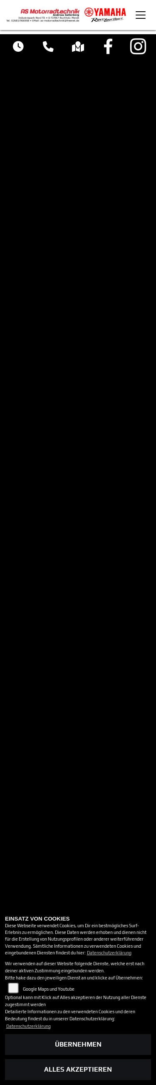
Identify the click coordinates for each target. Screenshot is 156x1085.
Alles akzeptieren (78, 1069)
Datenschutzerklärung (109, 952)
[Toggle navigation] (141, 15)
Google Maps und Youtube (48, 989)
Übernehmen (78, 1044)
